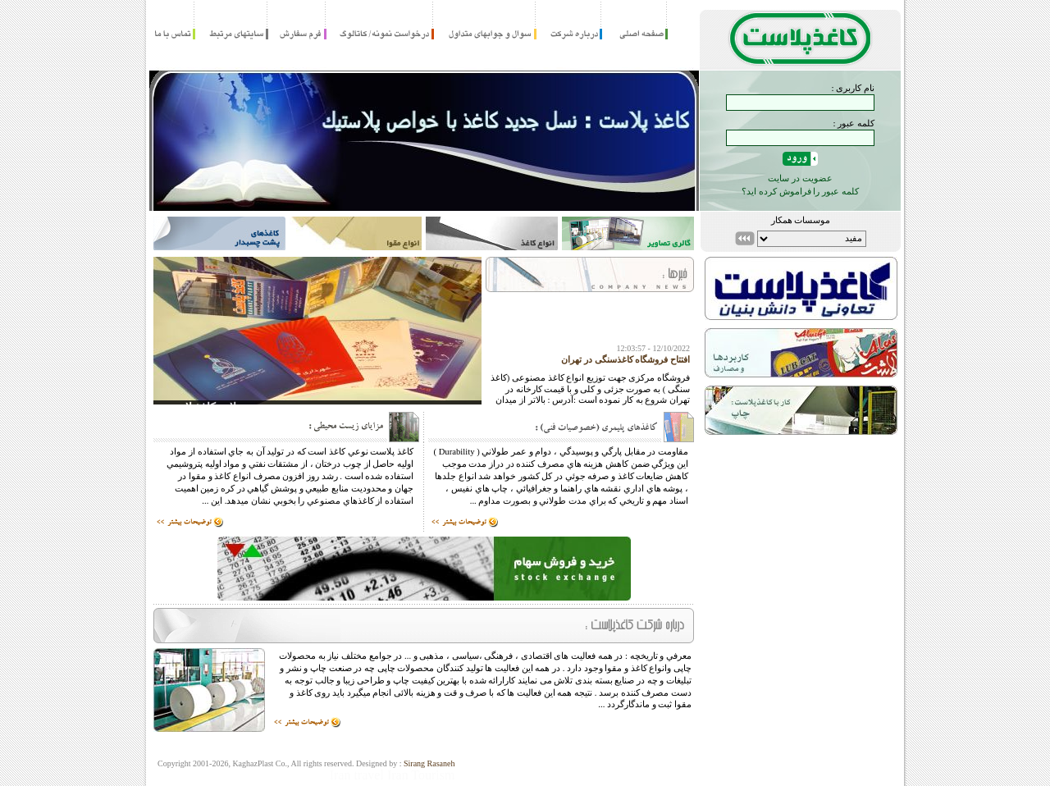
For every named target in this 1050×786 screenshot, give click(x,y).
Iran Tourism (421, 775)
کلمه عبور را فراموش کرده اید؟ (800, 191)
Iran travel (357, 775)
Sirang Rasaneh (429, 763)
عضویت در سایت (800, 178)
